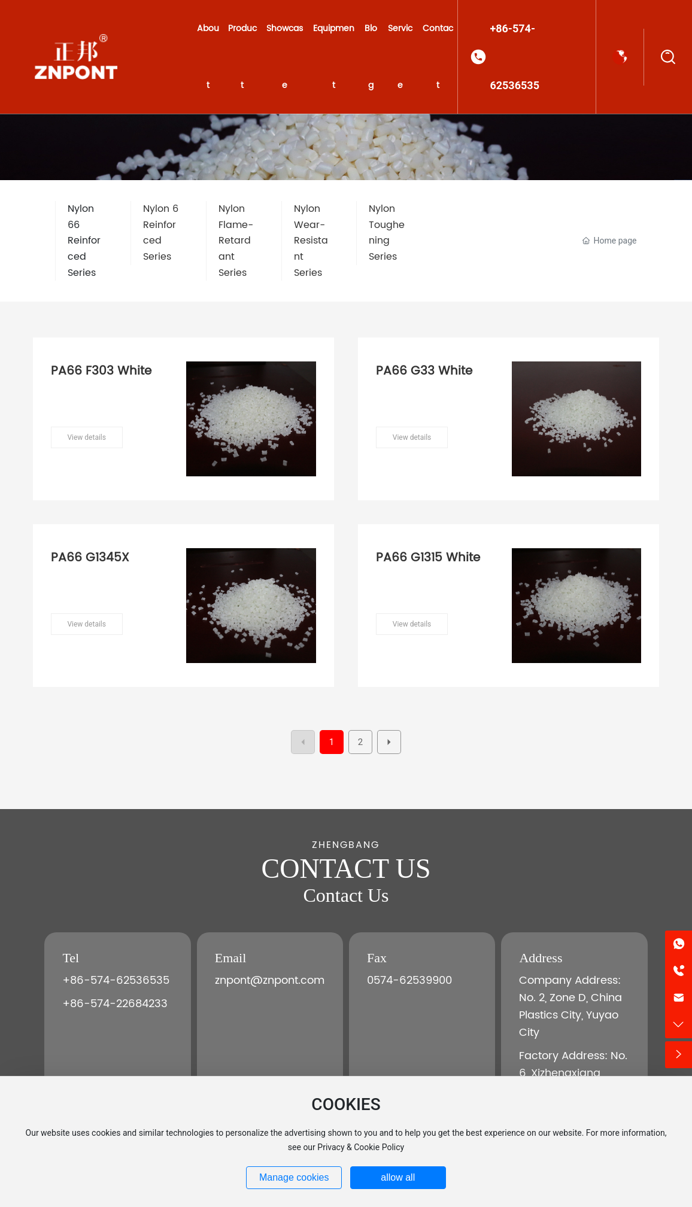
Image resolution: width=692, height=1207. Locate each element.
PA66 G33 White (424, 371)
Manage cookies (294, 1177)
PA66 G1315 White (428, 558)
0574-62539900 (409, 980)
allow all (398, 1177)
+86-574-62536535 (514, 57)
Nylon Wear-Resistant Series (311, 241)
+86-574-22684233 (115, 1004)
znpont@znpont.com (269, 980)
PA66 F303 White (101, 371)
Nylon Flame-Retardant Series (235, 241)
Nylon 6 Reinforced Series (160, 232)
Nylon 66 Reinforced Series (84, 241)
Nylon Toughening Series (387, 232)
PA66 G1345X (90, 558)
